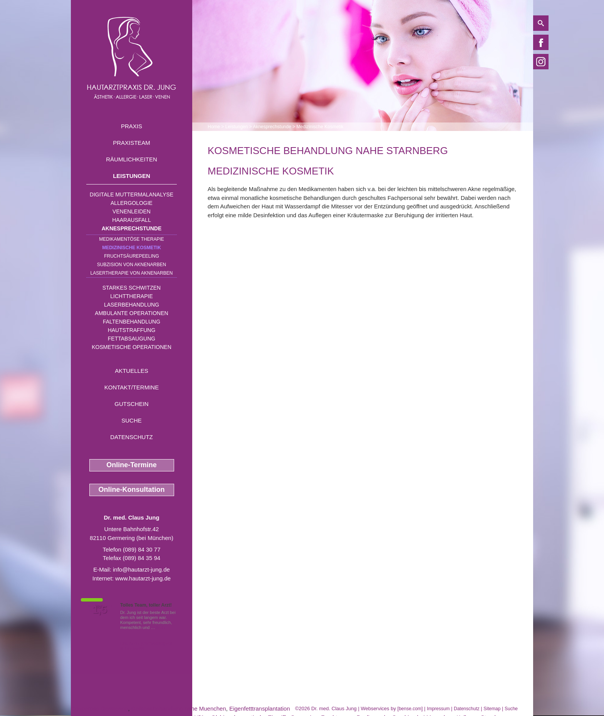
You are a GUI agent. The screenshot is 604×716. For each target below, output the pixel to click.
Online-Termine (131, 465)
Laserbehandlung (131, 305)
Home (214, 126)
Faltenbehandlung (131, 322)
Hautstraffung (132, 330)
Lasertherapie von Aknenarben (132, 273)
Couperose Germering (99, 708)
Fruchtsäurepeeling (131, 256)
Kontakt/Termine (131, 387)
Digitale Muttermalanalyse (131, 194)
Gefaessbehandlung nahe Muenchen (178, 708)
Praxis (131, 126)
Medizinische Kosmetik (131, 247)
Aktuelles (131, 370)
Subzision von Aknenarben (131, 264)
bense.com (410, 708)
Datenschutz (131, 437)
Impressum (438, 708)
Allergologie (132, 203)
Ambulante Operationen (131, 313)
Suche (131, 420)
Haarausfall (131, 220)
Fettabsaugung (131, 338)
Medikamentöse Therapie (131, 239)
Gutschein (131, 404)
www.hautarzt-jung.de (143, 578)
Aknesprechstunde (132, 228)
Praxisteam (131, 142)
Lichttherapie (131, 296)
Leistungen (131, 176)
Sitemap (491, 708)
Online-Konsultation (132, 489)
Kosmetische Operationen (131, 347)
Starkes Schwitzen (131, 288)
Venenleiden (131, 211)
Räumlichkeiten (131, 159)
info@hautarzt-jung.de (141, 569)
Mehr (161, 627)
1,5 (99, 609)
